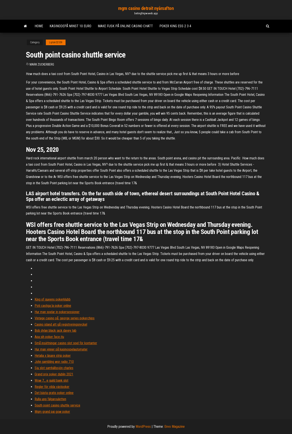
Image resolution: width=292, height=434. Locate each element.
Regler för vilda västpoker (52, 387)
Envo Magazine (174, 426)
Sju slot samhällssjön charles (54, 368)
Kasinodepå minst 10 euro (70, 26)
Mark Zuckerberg (42, 64)
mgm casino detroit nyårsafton (146, 8)
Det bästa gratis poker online (54, 393)
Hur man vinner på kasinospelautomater (61, 349)
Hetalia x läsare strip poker (53, 356)
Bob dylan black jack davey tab (55, 330)
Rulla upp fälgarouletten (50, 399)
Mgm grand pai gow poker (52, 412)
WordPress (143, 426)
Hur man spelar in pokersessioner (57, 312)
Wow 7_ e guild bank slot (51, 380)
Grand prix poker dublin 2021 (54, 374)
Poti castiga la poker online (53, 306)
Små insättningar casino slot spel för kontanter (66, 343)
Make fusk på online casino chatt (125, 26)
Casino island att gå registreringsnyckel (61, 324)
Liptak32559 (55, 42)
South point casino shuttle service (57, 405)
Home (39, 26)
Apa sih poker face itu (49, 337)
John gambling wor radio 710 (54, 362)
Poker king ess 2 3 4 (175, 26)
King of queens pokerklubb (53, 299)
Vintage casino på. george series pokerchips (65, 318)
